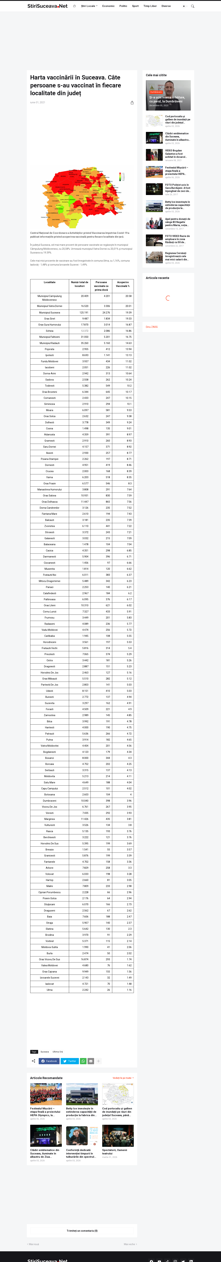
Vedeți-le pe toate (122, 1078)
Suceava (45, 1052)
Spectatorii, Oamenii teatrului (114, 1152)
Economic (108, 6)
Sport (135, 6)
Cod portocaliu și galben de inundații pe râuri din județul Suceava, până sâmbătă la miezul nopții (117, 1112)
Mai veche (129, 1244)
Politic (123, 6)
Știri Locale (88, 6)
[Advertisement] (110, 41)
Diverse (166, 6)
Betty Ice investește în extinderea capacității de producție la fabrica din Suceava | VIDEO (81, 1112)
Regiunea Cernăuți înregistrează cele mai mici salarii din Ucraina (176, 256)
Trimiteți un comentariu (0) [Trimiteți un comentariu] (82, 1230)
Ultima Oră (58, 1052)
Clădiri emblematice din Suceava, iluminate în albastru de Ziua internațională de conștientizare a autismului (44, 1154)
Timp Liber (150, 6)
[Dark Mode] (185, 6)
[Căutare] (191, 6)
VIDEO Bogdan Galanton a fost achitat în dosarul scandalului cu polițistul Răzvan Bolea (175, 153)
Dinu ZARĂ (152, 327)
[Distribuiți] (131, 103)
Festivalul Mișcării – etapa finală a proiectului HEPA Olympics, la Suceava (45, 1112)
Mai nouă (34, 1244)
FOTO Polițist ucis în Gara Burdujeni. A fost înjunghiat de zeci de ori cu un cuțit (177, 188)
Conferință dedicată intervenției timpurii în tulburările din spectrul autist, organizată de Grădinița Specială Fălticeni (80, 1154)
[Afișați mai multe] (98, 1061)
